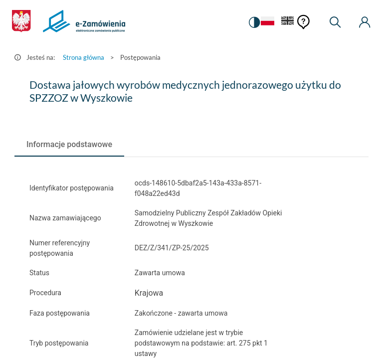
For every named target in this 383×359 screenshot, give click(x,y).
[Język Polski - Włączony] (266, 22)
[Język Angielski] (287, 22)
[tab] (69, 145)
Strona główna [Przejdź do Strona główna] (83, 57)
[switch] (253, 22)
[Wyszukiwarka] (335, 22)
